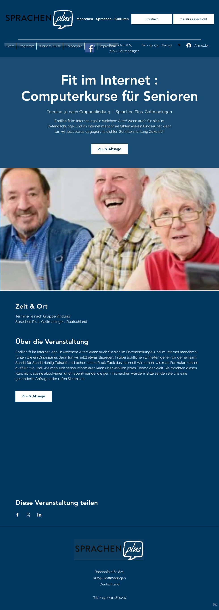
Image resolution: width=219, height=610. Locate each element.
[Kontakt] (151, 19)
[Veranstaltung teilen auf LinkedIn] (39, 515)
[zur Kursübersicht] (193, 19)
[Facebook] (89, 48)
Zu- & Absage (109, 149)
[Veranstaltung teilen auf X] (28, 515)
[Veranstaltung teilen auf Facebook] (17, 515)
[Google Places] (179, 45)
